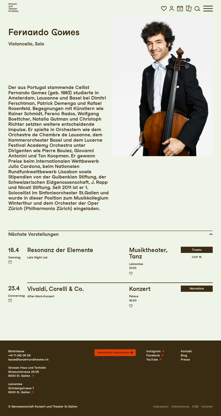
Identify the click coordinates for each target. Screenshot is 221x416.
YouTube (152, 359)
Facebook (153, 355)
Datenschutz (180, 406)
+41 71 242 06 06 (19, 355)
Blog (184, 355)
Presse (185, 359)
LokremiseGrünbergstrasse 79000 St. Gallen (21, 388)
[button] (164, 8)
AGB (195, 406)
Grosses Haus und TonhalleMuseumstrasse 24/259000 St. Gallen (27, 371)
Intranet (207, 406)
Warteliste (197, 288)
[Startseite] (13, 7)
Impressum (161, 406)
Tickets (197, 250)
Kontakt (186, 351)
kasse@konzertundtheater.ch (28, 359)
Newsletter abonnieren (113, 352)
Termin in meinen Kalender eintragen (10, 262)
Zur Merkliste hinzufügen (131, 273)
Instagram (153, 351)
